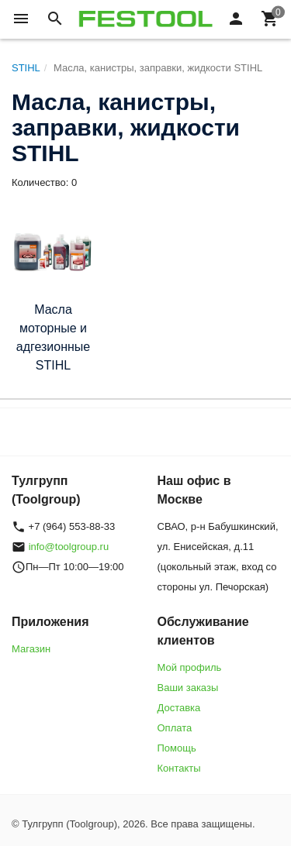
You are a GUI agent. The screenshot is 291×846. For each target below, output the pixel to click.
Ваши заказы (188, 687)
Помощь (177, 748)
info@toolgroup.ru (69, 546)
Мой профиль (190, 667)
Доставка (179, 708)
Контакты (179, 768)
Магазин (31, 649)
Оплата (175, 728)
